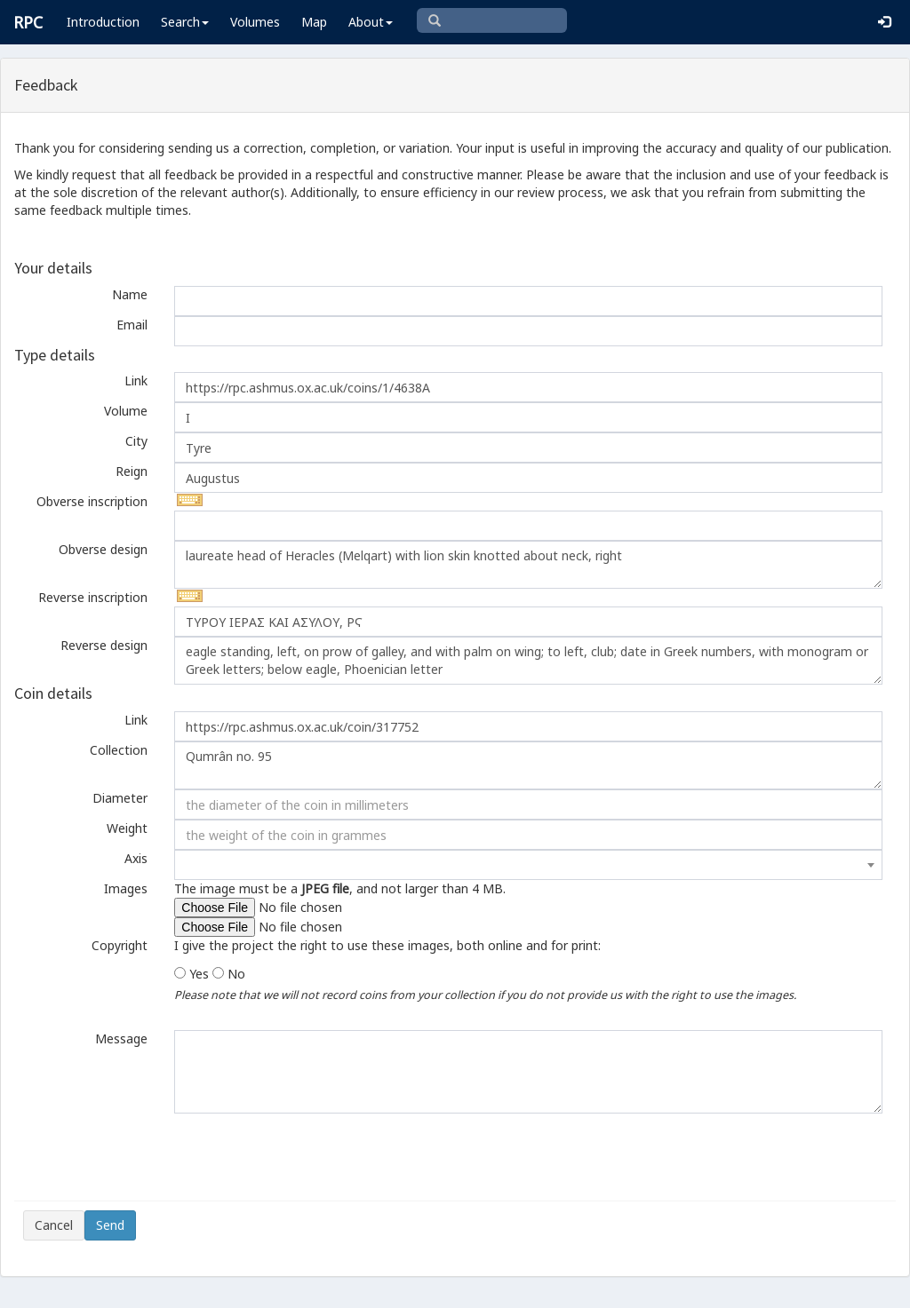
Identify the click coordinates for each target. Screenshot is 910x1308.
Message (121, 1038)
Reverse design (104, 645)
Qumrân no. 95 (528, 765)
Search (185, 21)
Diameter (120, 797)
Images (126, 888)
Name (130, 294)
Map (314, 21)
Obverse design (103, 549)
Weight (127, 828)
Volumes (255, 21)
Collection (119, 749)
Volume (126, 410)
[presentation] (158, 1157)
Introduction (103, 21)
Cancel (54, 1225)
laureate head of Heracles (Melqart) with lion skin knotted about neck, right (528, 565)
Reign (132, 471)
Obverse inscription (92, 501)
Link (136, 380)
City (136, 440)
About (370, 21)
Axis (136, 858)
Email (132, 324)
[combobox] (528, 865)
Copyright (120, 945)
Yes (199, 973)
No (236, 973)
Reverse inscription (93, 597)
